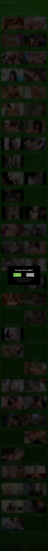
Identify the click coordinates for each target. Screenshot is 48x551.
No (30, 274)
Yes (17, 274)
